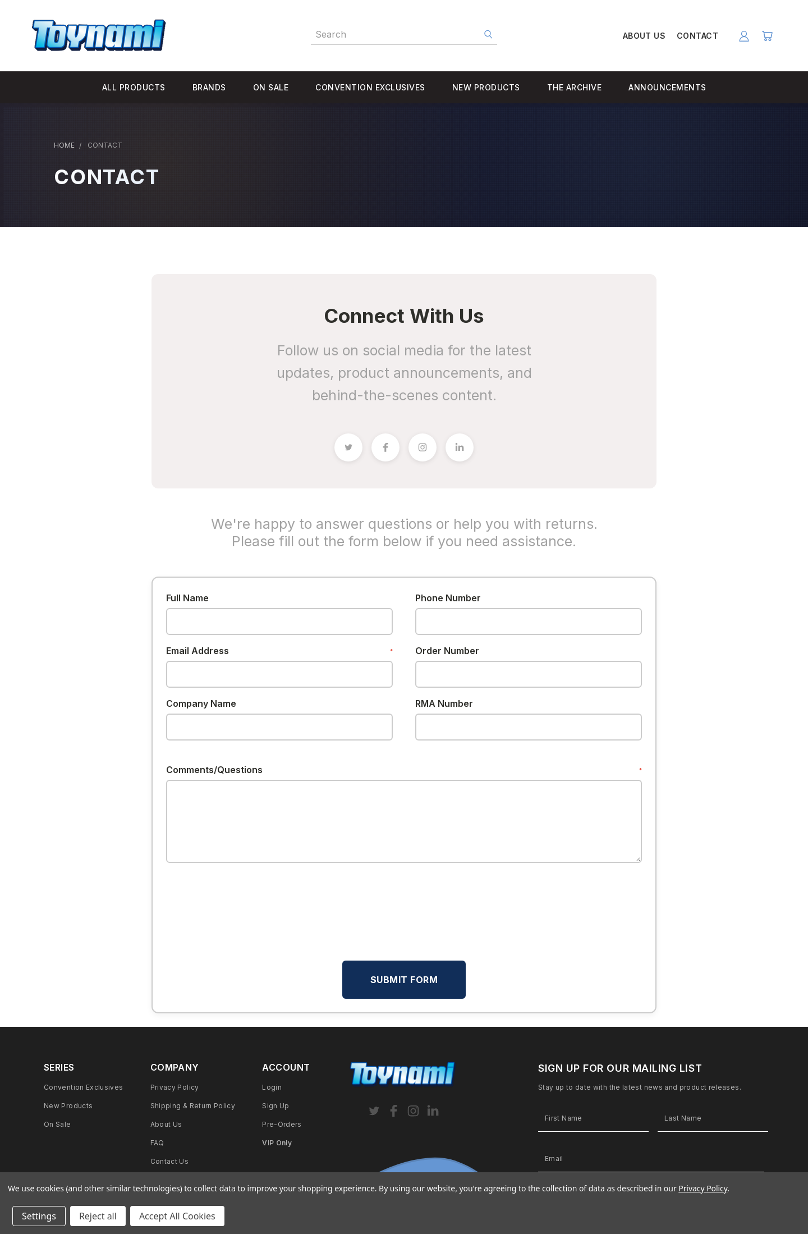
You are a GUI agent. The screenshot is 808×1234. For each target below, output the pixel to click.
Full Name (187, 598)
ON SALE (271, 87)
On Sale (57, 1124)
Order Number (447, 650)
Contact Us (169, 1161)
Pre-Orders (282, 1124)
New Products (68, 1106)
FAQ (157, 1143)
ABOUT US (644, 35)
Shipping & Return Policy (193, 1106)
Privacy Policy (174, 1087)
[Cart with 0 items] (767, 36)
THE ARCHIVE (574, 87)
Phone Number (448, 598)
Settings (39, 1216)
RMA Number (444, 703)
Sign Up (276, 1106)
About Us (166, 1124)
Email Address (279, 650)
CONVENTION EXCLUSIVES (370, 87)
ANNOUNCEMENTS (667, 87)
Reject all (98, 1216)
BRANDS (209, 87)
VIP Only (277, 1143)
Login (272, 1087)
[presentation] (251, 898)
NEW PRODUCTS (486, 87)
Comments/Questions (404, 769)
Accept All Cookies (177, 1216)
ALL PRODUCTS (134, 87)
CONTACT (697, 35)
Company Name (201, 703)
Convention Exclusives (83, 1087)
